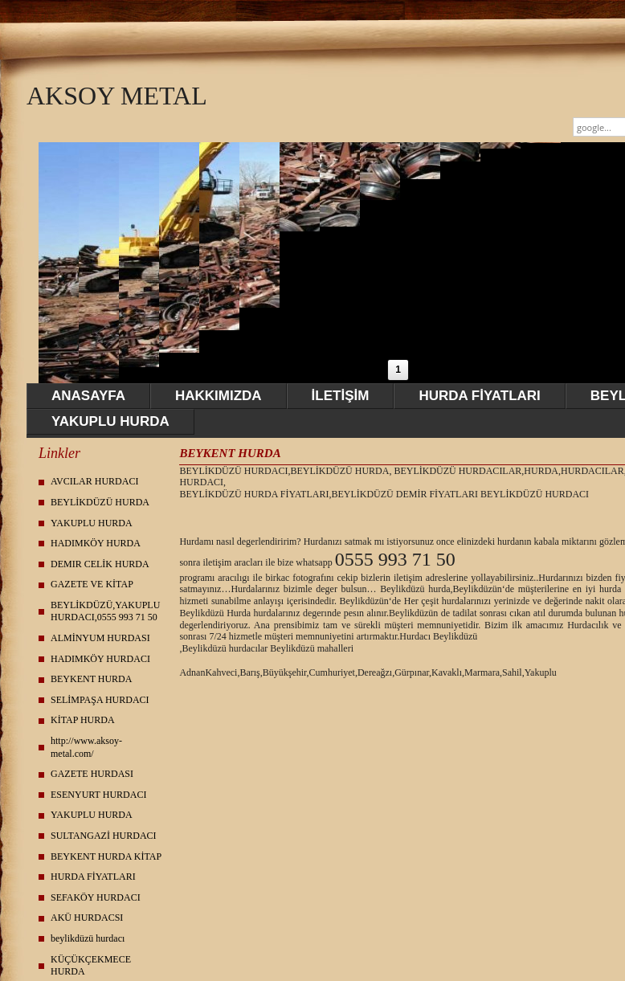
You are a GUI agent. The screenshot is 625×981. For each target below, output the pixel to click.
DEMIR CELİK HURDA (100, 564)
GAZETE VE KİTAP (92, 584)
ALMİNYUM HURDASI (100, 638)
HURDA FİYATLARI (479, 395)
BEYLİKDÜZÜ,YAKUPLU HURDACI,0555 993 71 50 (105, 611)
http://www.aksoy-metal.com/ (86, 747)
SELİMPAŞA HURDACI (100, 699)
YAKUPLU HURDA (110, 421)
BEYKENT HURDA (91, 679)
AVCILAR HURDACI (94, 481)
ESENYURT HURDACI (98, 794)
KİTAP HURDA (83, 720)
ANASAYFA (88, 395)
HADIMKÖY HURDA (96, 543)
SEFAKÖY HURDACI (96, 897)
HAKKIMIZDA (218, 395)
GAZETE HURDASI (92, 773)
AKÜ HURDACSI (87, 917)
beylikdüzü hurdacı (88, 938)
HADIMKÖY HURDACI (100, 658)
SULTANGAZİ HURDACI (104, 835)
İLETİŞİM (341, 395)
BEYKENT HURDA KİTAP (106, 856)
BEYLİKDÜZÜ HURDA (100, 502)
